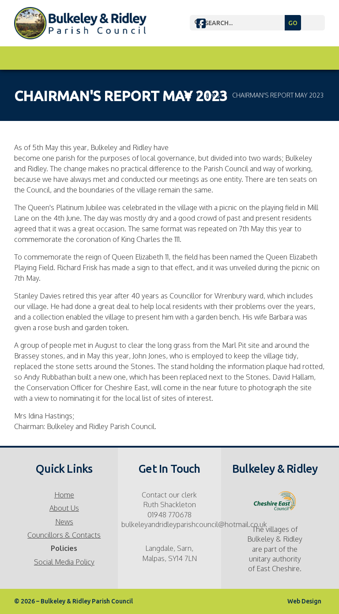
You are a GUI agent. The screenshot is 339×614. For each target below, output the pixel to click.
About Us (64, 508)
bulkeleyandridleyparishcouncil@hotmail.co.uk (194, 524)
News (64, 521)
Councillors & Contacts (64, 535)
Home (64, 494)
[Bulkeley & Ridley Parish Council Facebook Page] (201, 24)
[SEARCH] (264, 22)
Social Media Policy (64, 561)
